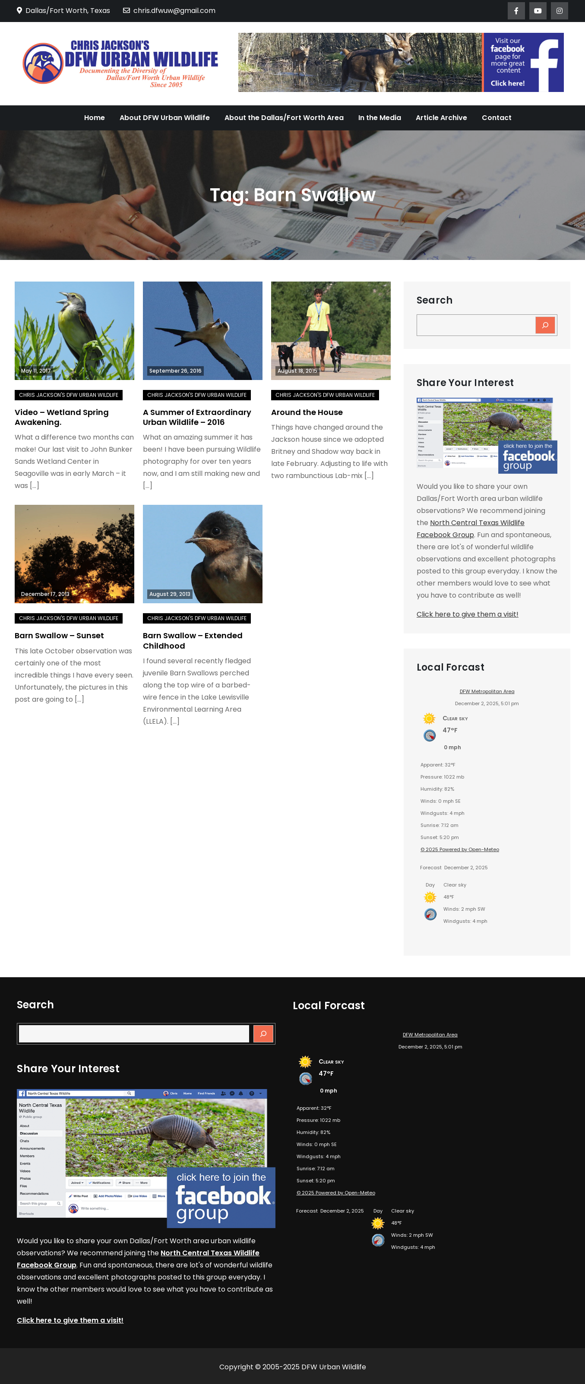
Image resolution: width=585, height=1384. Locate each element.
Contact (497, 118)
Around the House (307, 412)
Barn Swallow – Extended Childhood (193, 640)
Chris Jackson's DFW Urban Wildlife (68, 395)
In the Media (379, 118)
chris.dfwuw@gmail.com (169, 11)
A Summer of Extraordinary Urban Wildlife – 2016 (197, 417)
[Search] (545, 325)
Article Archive (441, 118)
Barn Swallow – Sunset (59, 635)
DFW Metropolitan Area (487, 691)
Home (94, 118)
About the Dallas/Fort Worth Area (284, 118)
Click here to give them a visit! (468, 614)
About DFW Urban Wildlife (165, 118)
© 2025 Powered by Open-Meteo (460, 849)
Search (434, 301)
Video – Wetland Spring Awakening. (62, 417)
